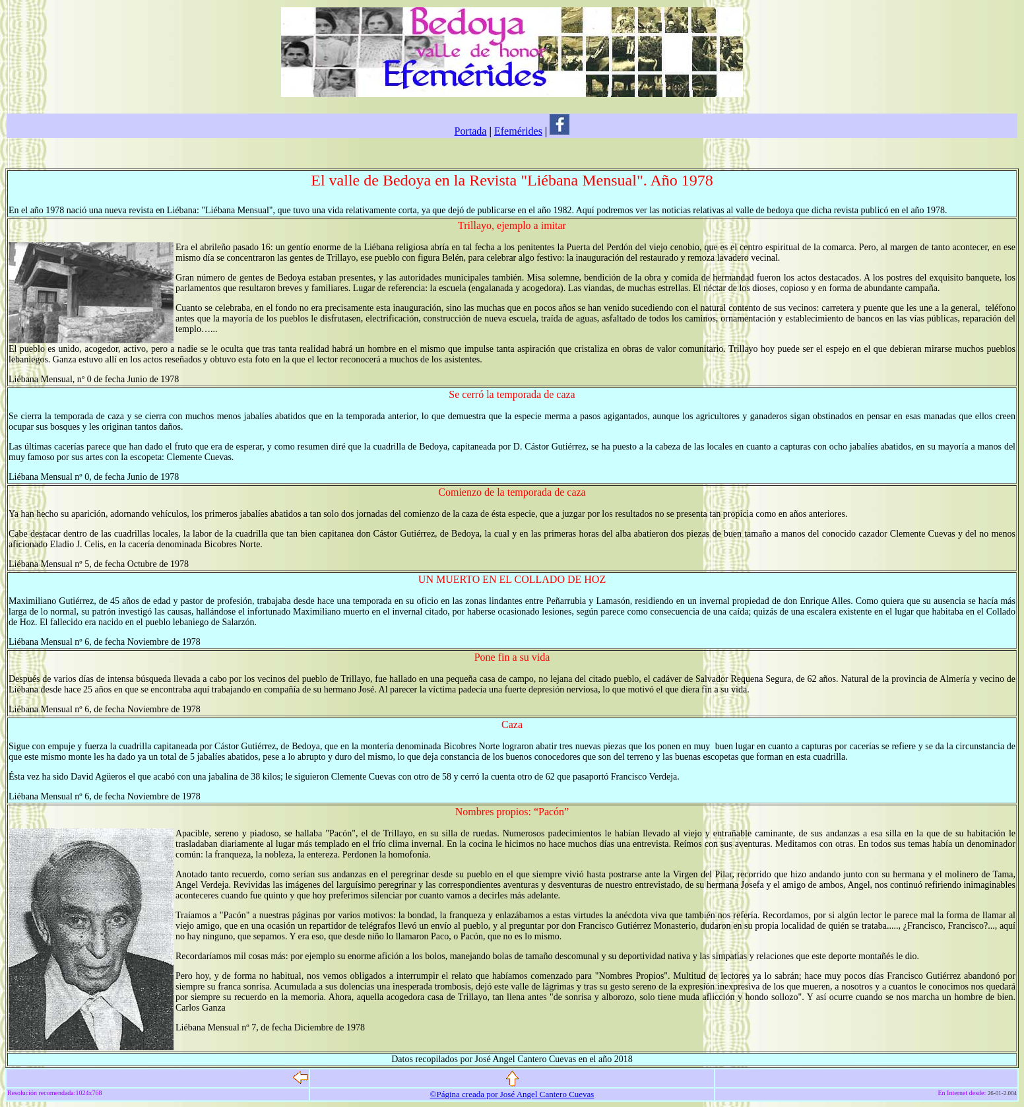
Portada (471, 131)
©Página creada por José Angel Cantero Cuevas (512, 1094)
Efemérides (518, 131)
